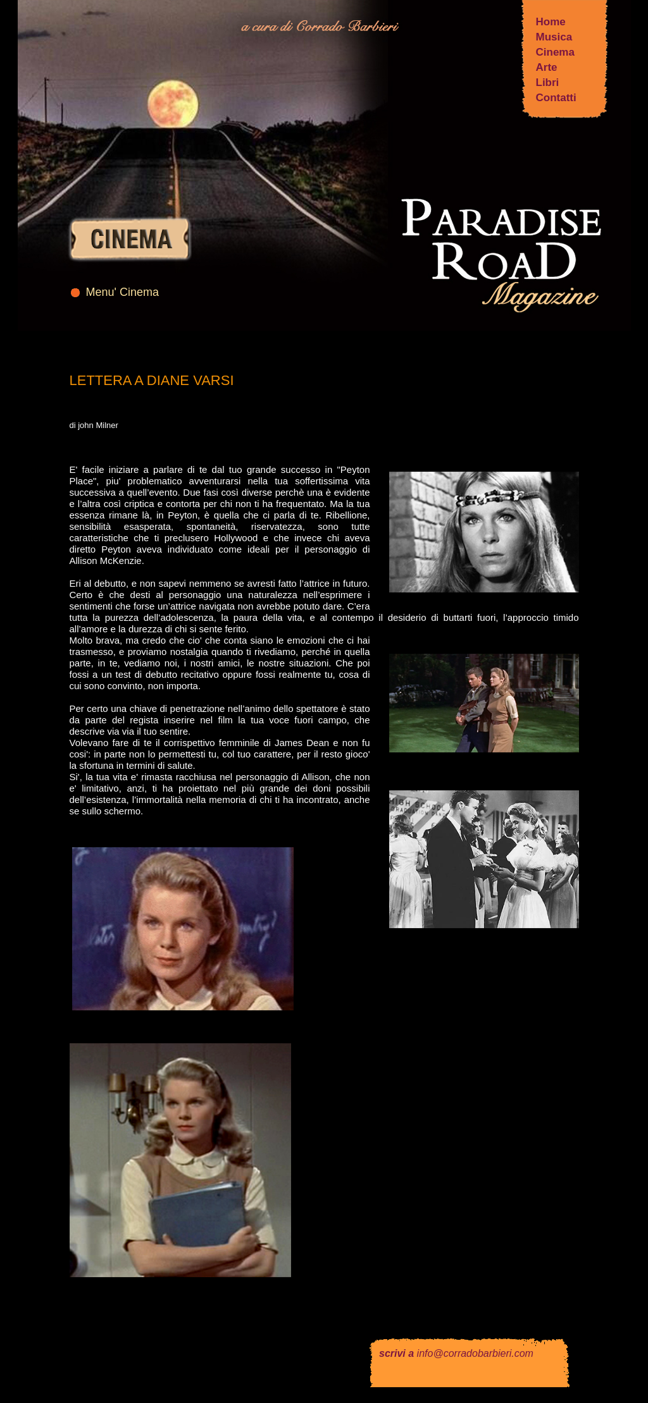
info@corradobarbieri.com (475, 1353)
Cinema (555, 52)
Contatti (556, 98)
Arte (547, 67)
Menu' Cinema (122, 292)
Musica (554, 37)
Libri (547, 83)
